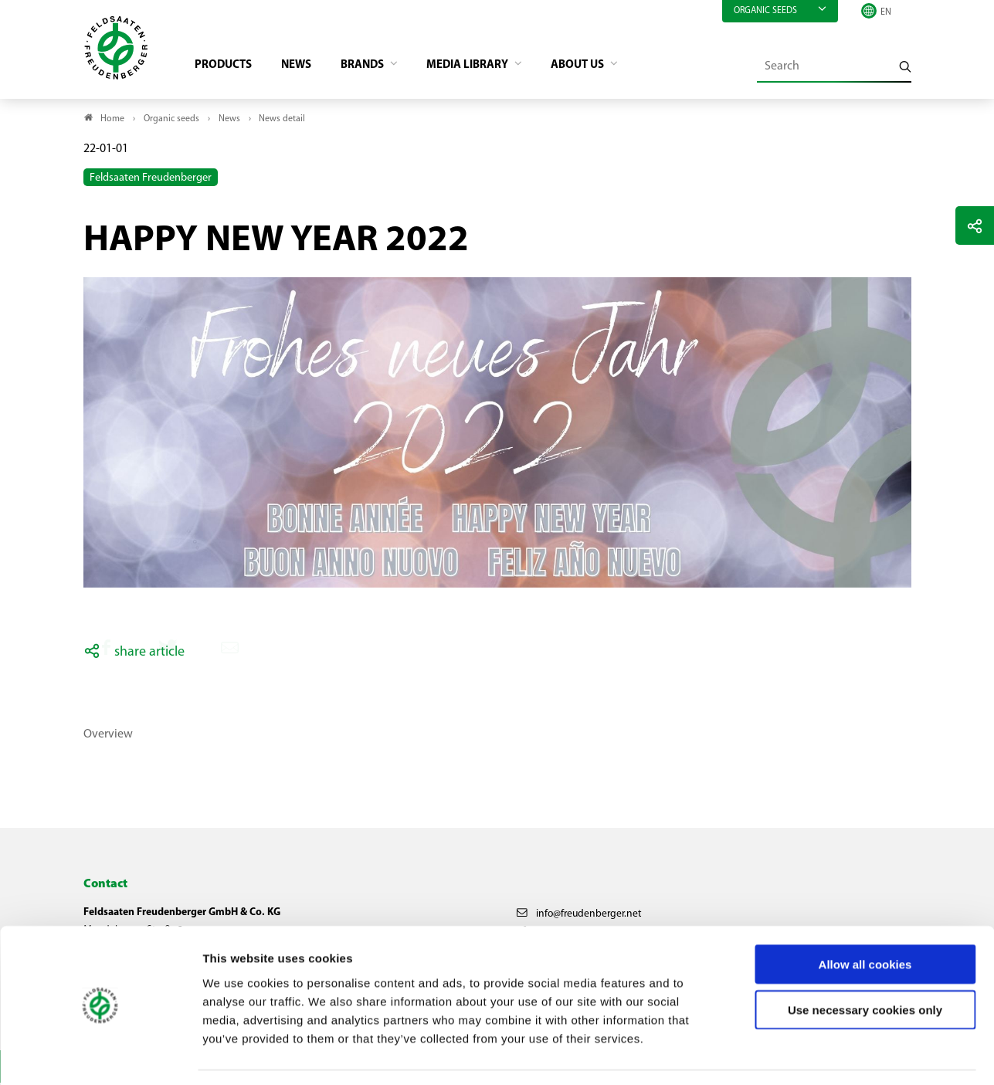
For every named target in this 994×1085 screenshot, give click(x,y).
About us (600, 66)
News (303, 66)
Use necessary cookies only (865, 964)
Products (226, 66)
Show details (811, 1054)
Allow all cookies (865, 918)
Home (112, 120)
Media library (484, 66)
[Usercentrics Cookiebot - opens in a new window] (100, 1054)
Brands (374, 66)
